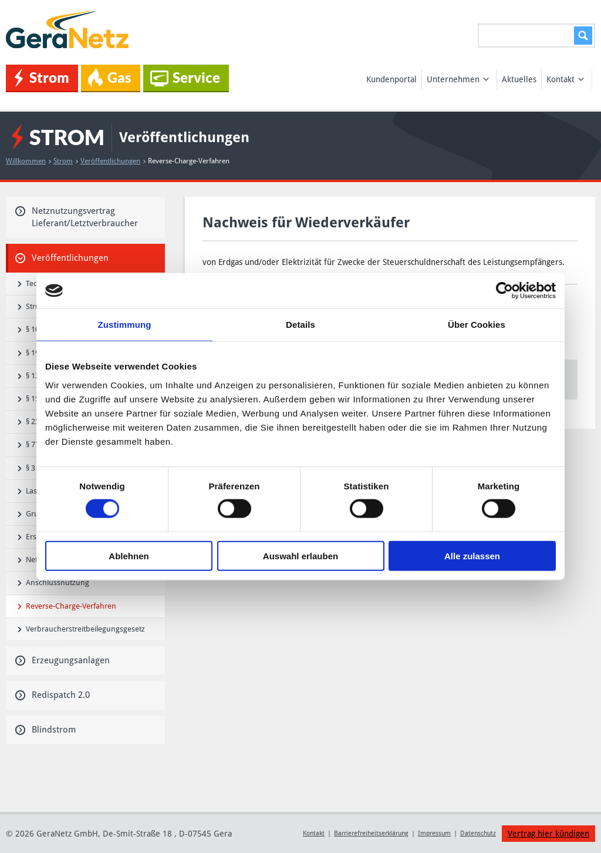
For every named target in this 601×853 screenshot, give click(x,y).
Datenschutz (478, 833)
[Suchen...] (536, 35)
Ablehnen (128, 555)
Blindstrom (45, 729)
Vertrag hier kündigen (548, 833)
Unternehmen (458, 79)
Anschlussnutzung (53, 582)
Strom (42, 78)
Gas (109, 77)
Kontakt (565, 79)
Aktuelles (519, 79)
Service (185, 77)
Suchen (581, 35)
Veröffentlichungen (113, 161)
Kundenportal (391, 79)
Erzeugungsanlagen (62, 660)
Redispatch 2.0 (52, 695)
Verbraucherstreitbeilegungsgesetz (81, 628)
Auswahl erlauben (300, 555)
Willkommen (28, 161)
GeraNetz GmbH (69, 30)
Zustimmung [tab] (124, 325)
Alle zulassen (472, 555)
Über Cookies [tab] (476, 325)
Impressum (434, 833)
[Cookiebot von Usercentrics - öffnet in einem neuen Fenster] (504, 291)
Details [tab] (300, 325)
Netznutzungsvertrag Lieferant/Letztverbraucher (76, 217)
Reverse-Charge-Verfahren (67, 606)
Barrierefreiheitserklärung (371, 833)
